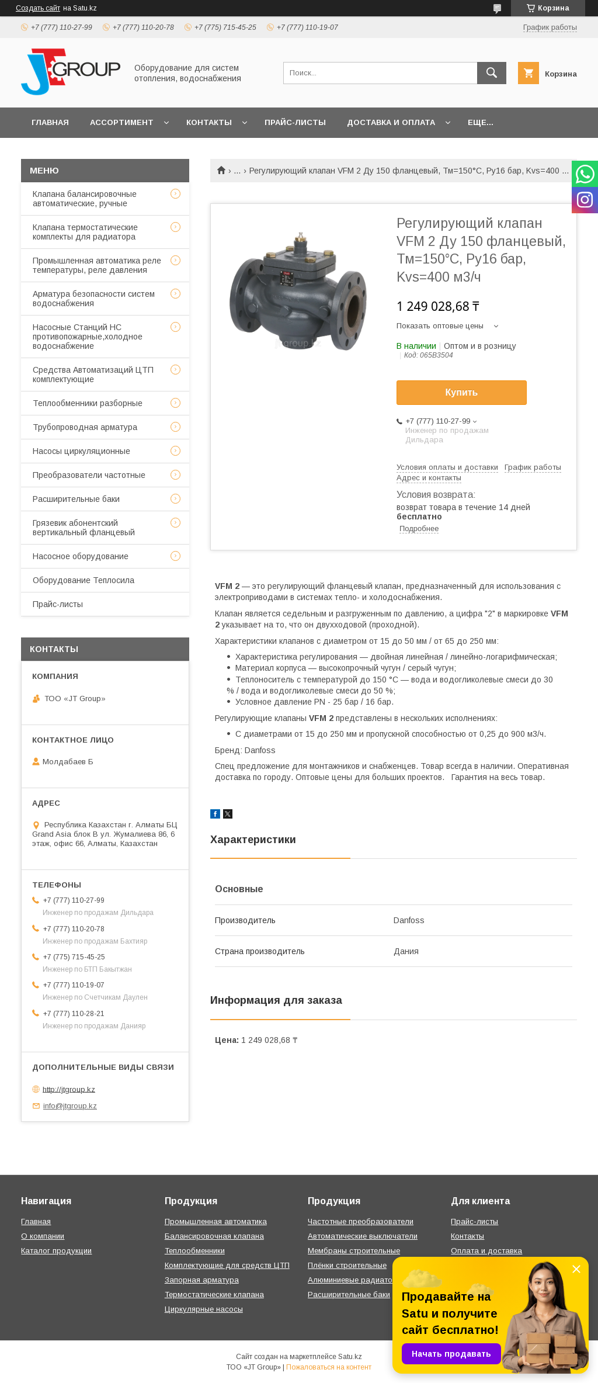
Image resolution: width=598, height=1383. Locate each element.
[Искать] (491, 73)
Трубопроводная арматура (85, 427)
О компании (42, 1236)
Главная (50, 122)
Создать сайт (38, 8)
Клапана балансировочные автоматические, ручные (85, 198)
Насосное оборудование (80, 556)
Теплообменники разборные (87, 403)
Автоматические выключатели (363, 1236)
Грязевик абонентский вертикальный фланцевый (84, 527)
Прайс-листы (295, 122)
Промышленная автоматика (216, 1221)
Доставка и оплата (391, 122)
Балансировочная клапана (214, 1236)
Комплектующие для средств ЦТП (227, 1265)
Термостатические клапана (214, 1294)
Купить (462, 392)
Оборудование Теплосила (83, 580)
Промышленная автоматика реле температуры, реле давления (97, 265)
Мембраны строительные (354, 1250)
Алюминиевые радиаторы (355, 1279)
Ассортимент (122, 122)
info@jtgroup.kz (70, 1105)
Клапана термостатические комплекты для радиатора (85, 232)
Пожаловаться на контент (328, 1367)
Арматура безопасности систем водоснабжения (94, 298)
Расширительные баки (76, 499)
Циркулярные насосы (204, 1309)
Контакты (209, 122)
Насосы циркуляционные (81, 451)
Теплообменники (195, 1250)
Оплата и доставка (486, 1250)
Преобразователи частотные (89, 475)
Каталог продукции (56, 1250)
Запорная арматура (202, 1279)
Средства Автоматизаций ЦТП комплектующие (93, 374)
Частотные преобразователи (360, 1221)
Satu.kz (350, 1357)
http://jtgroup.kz (69, 1088)
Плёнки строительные (347, 1265)
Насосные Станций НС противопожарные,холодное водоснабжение (87, 337)
